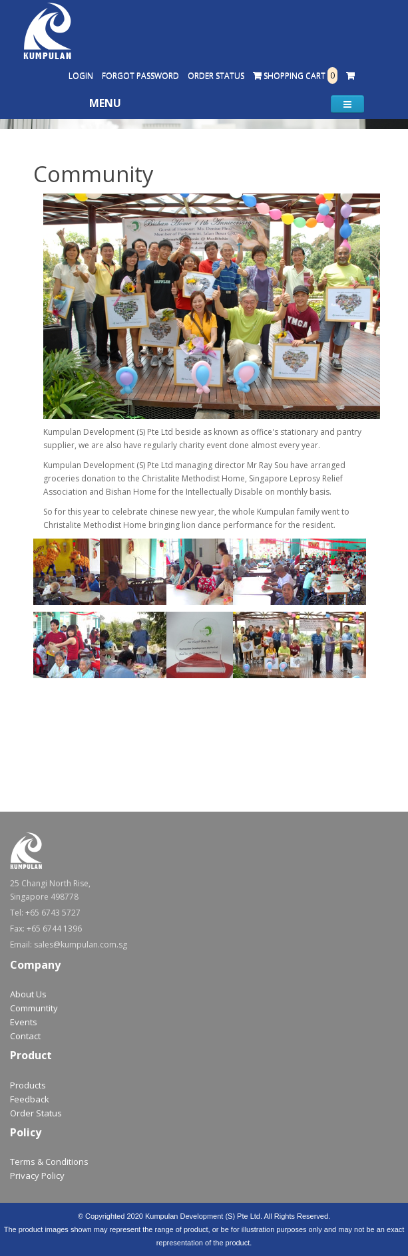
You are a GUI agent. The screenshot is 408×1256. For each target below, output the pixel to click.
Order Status (216, 75)
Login (81, 75)
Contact (25, 1036)
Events (23, 1022)
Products (28, 1085)
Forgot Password (140, 75)
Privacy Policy (37, 1176)
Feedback (29, 1099)
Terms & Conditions (49, 1162)
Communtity (34, 1008)
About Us (28, 994)
